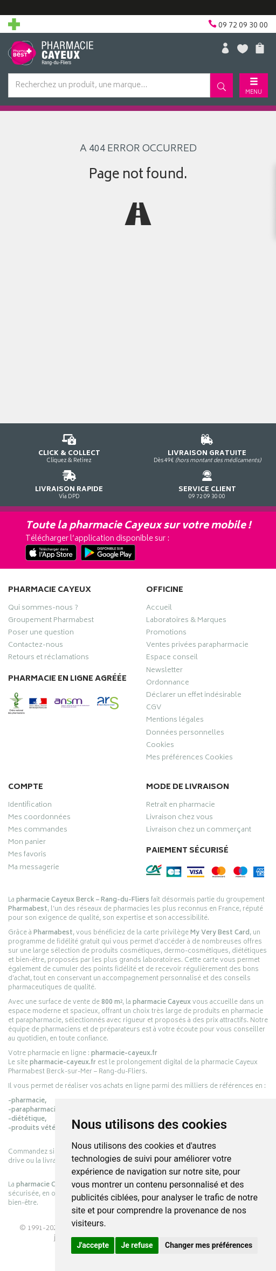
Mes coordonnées (39, 818)
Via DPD (69, 483)
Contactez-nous (35, 646)
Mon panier (27, 843)
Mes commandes (37, 831)
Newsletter (164, 671)
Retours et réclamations (48, 658)
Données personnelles (185, 734)
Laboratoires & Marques (186, 621)
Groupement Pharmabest (51, 621)
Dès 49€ (207, 447)
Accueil (159, 609)
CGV (153, 708)
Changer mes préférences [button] (208, 1245)
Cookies (160, 746)
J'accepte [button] (93, 1245)
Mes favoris (27, 855)
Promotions (166, 633)
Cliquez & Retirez (69, 447)
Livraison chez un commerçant (198, 831)
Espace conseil (172, 658)
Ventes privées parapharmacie (197, 646)
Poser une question (41, 633)
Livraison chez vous (179, 818)
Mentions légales (175, 721)
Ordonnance (167, 684)
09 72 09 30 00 (207, 483)
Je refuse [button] (137, 1245)
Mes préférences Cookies (189, 758)
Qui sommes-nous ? (43, 609)
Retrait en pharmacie (180, 806)
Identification (30, 806)
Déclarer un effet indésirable (194, 696)
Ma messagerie (33, 868)
